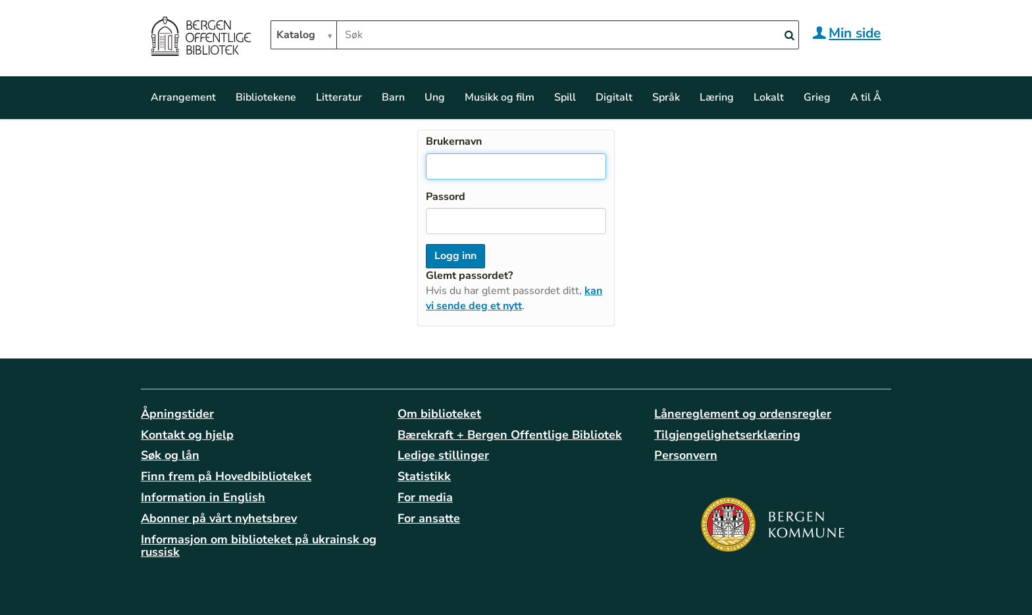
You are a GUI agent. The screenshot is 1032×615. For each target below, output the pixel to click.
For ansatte (429, 518)
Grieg (817, 97)
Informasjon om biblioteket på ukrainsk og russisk (258, 545)
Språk (666, 97)
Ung (435, 97)
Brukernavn (454, 141)
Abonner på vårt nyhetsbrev (219, 518)
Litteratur (339, 97)
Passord (445, 196)
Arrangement (183, 97)
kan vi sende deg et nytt (514, 298)
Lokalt (769, 97)
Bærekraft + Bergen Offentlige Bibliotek (510, 435)
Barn (393, 97)
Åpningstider (177, 414)
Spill (565, 97)
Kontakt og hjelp (187, 435)
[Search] (789, 35)
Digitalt (614, 97)
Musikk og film (499, 97)
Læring (717, 97)
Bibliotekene (266, 97)
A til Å (865, 97)
